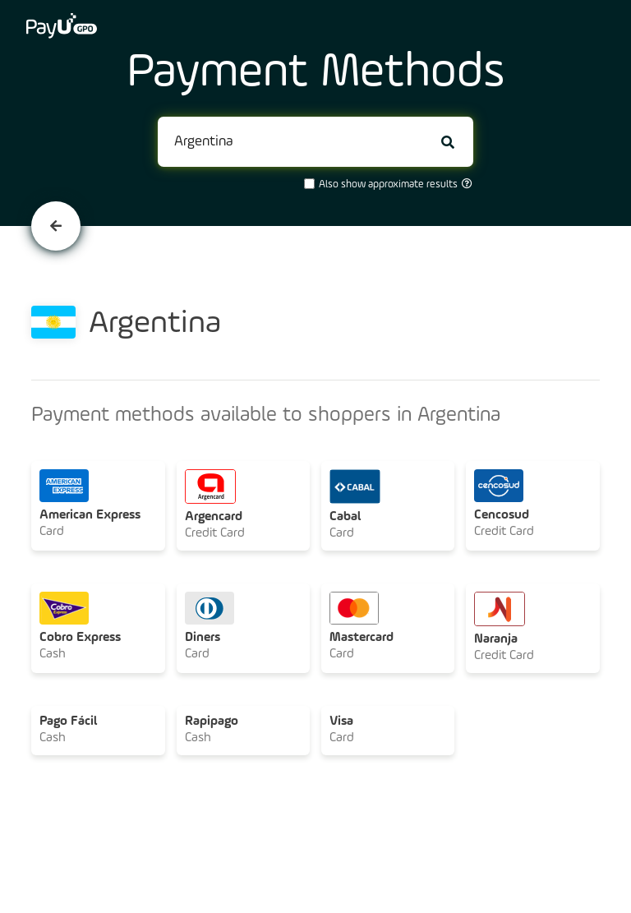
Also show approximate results (387, 184)
